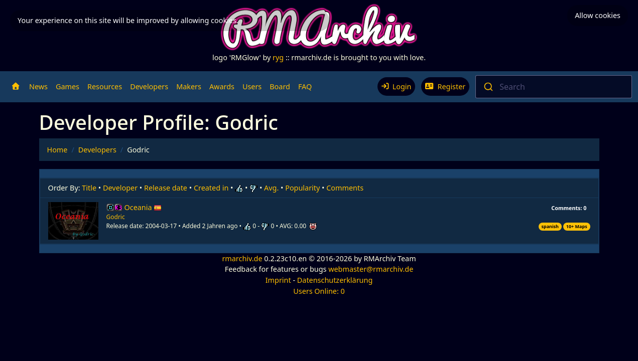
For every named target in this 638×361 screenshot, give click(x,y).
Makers (188, 86)
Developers (149, 86)
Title (89, 188)
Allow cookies (597, 15)
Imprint (278, 280)
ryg (278, 57)
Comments (344, 188)
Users (252, 86)
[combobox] (553, 86)
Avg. (271, 188)
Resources (104, 86)
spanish (550, 226)
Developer (120, 188)
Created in (211, 188)
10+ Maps (576, 226)
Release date (165, 188)
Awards (221, 86)
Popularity (302, 188)
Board (280, 86)
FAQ (305, 86)
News (38, 86)
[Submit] (487, 87)
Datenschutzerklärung (334, 280)
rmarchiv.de (242, 258)
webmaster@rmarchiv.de (370, 269)
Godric (115, 217)
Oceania (143, 207)
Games (67, 86)
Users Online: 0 (319, 291)
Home (57, 149)
